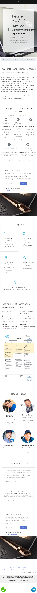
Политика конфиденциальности (12, 570)
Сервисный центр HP (7, 59)
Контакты (25, 567)
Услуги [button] (12, 567)
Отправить (23, 183)
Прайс (19, 567)
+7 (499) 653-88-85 (18, 34)
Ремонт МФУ (17, 59)
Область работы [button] (27, 570)
